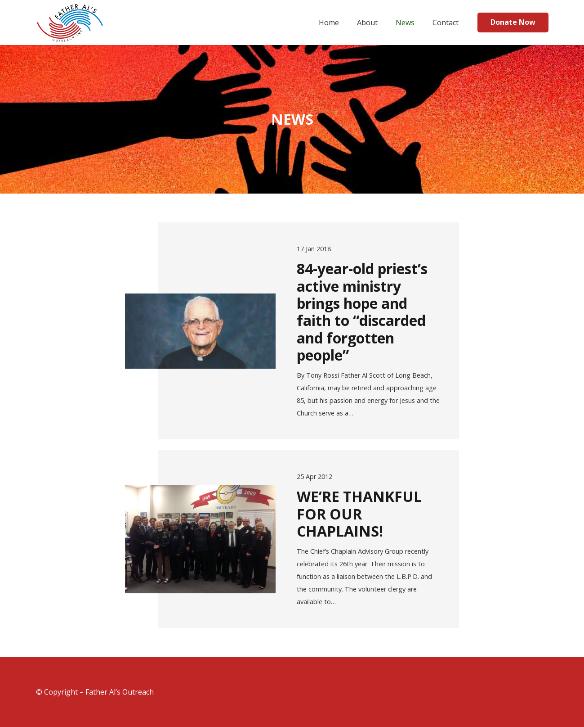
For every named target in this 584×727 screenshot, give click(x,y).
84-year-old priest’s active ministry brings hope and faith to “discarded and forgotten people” (362, 312)
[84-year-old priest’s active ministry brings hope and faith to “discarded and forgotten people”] (200, 331)
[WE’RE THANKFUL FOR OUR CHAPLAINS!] (200, 539)
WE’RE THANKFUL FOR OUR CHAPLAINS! (359, 514)
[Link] (70, 22)
